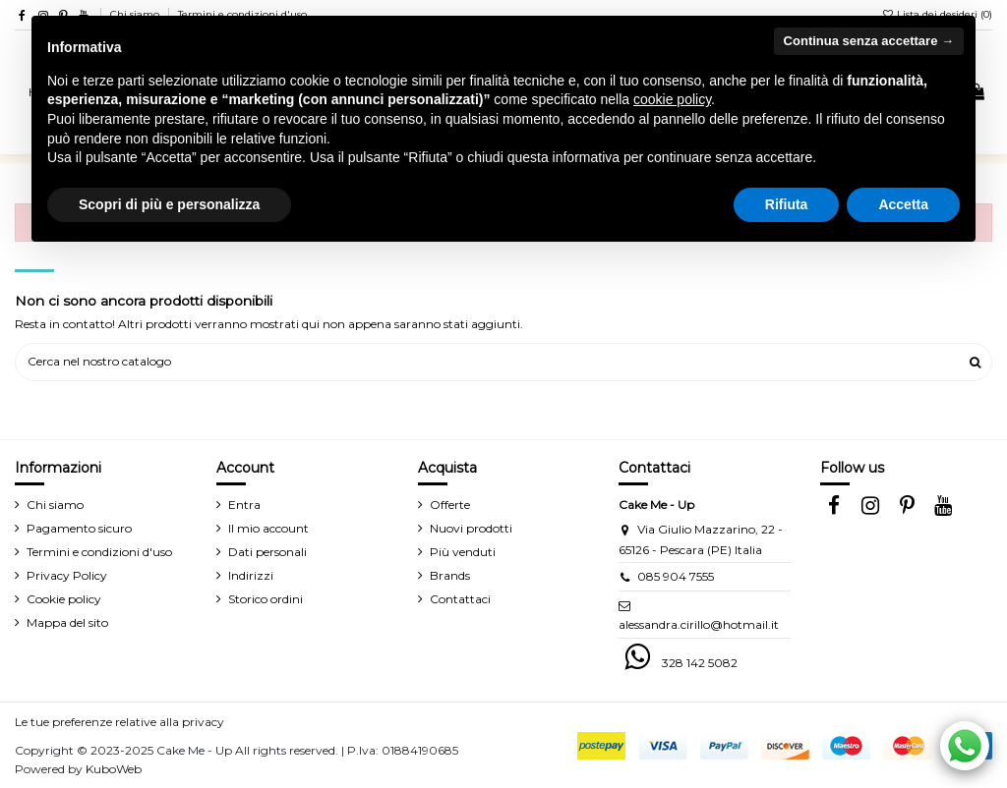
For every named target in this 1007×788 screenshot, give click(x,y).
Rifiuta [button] (786, 204)
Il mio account (268, 528)
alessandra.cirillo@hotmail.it (699, 624)
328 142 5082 (700, 662)
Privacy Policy (67, 575)
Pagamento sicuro (79, 528)
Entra (244, 504)
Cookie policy (64, 598)
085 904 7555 (675, 576)
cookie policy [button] (672, 99)
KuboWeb (114, 768)
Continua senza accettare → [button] (869, 40)
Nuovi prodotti (471, 528)
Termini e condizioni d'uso (99, 551)
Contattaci (460, 598)
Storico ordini (265, 598)
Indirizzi (250, 575)
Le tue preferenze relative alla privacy (119, 721)
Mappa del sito (67, 622)
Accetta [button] (903, 204)
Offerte (450, 504)
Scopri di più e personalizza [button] (169, 204)
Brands (450, 575)
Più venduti (463, 551)
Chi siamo (55, 504)
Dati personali (267, 551)
